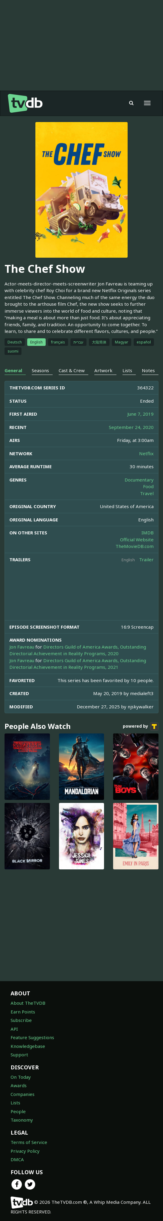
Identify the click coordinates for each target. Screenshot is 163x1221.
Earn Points (23, 1012)
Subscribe (21, 1020)
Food (148, 486)
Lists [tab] (127, 370)
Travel (147, 493)
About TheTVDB (28, 1003)
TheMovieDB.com (135, 546)
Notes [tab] (148, 370)
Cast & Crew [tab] (72, 370)
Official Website (137, 539)
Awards (19, 1085)
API (14, 1029)
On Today (21, 1077)
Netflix (146, 453)
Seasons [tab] (40, 370)
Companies (22, 1094)
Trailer (146, 559)
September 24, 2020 (131, 427)
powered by (140, 726)
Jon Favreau (21, 647)
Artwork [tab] (103, 370)
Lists (15, 1103)
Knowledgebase (28, 1046)
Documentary (139, 480)
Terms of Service (29, 1142)
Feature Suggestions (32, 1037)
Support (19, 1055)
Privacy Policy (25, 1151)
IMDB (148, 533)
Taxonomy (22, 1120)
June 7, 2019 (140, 414)
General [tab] (13, 370)
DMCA (17, 1159)
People (18, 1111)
